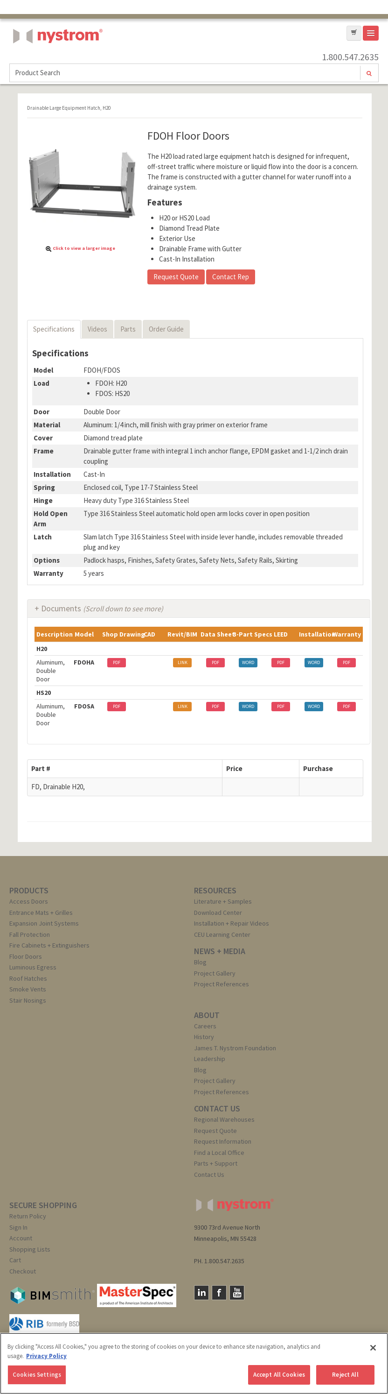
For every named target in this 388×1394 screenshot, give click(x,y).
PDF (116, 662)
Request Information (222, 1141)
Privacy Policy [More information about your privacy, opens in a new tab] (46, 1356)
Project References (221, 984)
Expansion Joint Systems (44, 923)
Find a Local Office (219, 1152)
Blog (200, 962)
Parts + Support (215, 1163)
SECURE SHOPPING (43, 1205)
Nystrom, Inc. (56, 59)
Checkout (22, 1271)
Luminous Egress (32, 967)
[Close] (373, 1347)
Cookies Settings (37, 1375)
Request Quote (176, 276)
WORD (248, 662)
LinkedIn (201, 1292)
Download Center (218, 912)
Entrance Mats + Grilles (41, 912)
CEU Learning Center (222, 934)
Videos (97, 329)
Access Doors (28, 901)
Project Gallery (215, 973)
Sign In (18, 1227)
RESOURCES (215, 890)
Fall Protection (29, 934)
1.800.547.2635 (350, 57)
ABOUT (207, 1015)
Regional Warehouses (224, 1119)
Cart (15, 1260)
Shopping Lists (29, 1249)
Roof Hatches (28, 978)
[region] (194, 1363)
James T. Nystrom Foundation (235, 1048)
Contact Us (209, 1174)
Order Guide (166, 329)
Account (20, 1238)
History (204, 1037)
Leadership (209, 1058)
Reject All (345, 1375)
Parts (128, 329)
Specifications (54, 329)
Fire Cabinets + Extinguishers (49, 945)
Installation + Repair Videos (231, 923)
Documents (102, 608)
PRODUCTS (28, 890)
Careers (205, 1026)
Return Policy (27, 1216)
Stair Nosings (27, 1000)
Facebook (219, 1292)
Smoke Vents (27, 989)
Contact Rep (230, 276)
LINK (182, 662)
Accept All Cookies (279, 1375)
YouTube (236, 1292)
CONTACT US (217, 1108)
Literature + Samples (223, 901)
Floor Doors (25, 956)
